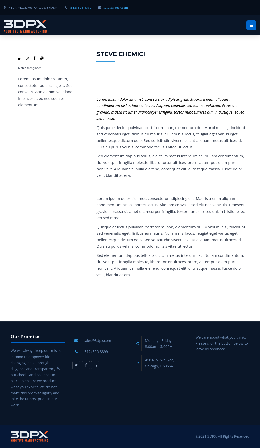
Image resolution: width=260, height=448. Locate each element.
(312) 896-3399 (80, 7)
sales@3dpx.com (115, 7)
